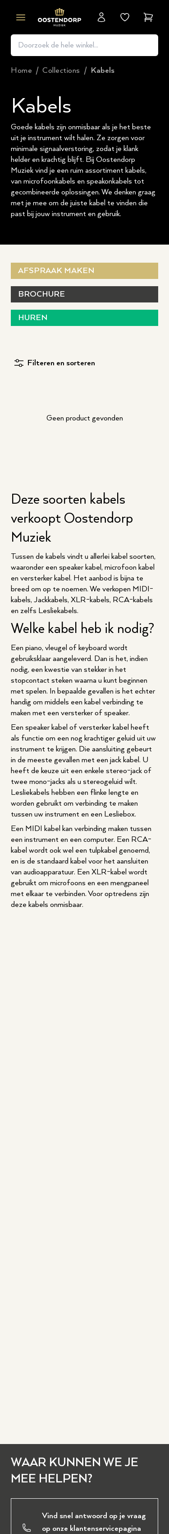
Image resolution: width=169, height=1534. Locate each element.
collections (61, 70)
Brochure (41, 294)
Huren (32, 317)
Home (21, 70)
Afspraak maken (56, 270)
